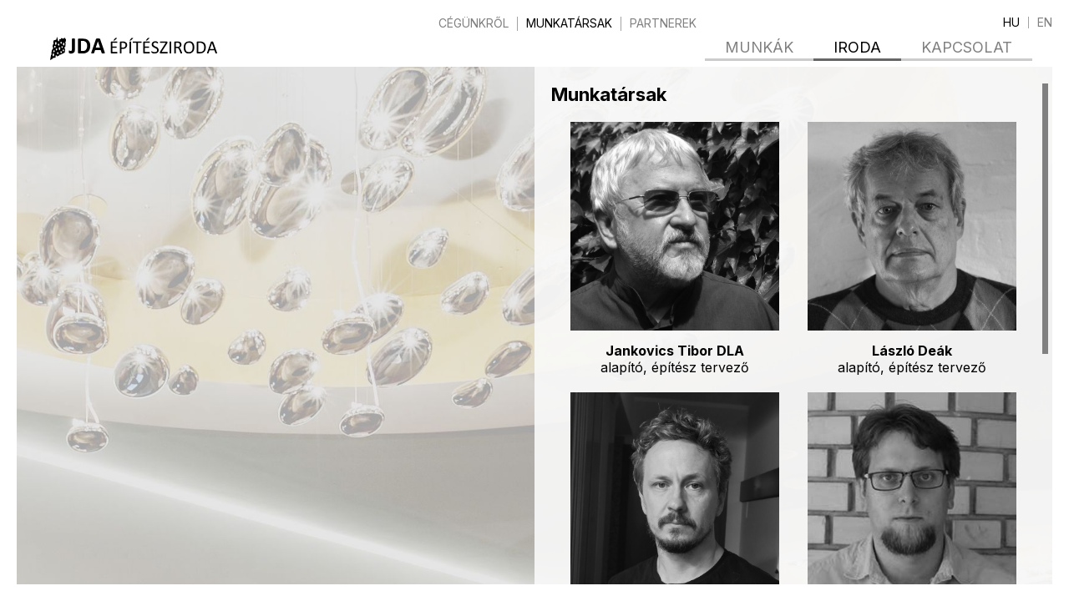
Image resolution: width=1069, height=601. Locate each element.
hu (1011, 22)
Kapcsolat (966, 47)
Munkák (759, 47)
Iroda (857, 47)
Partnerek (663, 23)
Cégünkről (473, 23)
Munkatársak (569, 23)
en (1044, 22)
